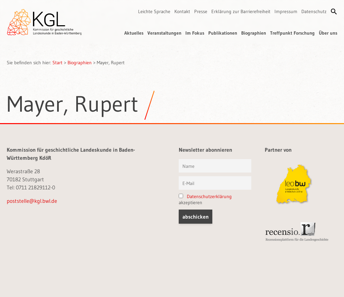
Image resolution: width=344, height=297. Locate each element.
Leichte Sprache (154, 11)
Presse (200, 11)
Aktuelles (133, 33)
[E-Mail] (215, 183)
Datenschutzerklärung (209, 196)
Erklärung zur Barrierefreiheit (240, 11)
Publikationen (222, 33)
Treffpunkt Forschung (292, 33)
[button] (334, 11)
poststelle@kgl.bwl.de (32, 200)
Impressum (285, 11)
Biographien (253, 33)
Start (57, 63)
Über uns (328, 33)
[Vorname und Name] (215, 166)
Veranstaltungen (164, 33)
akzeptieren (205, 199)
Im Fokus (194, 33)
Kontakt (182, 11)
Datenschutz (314, 11)
